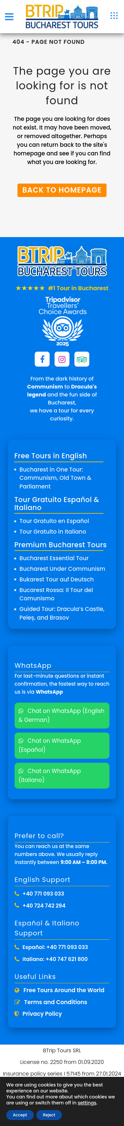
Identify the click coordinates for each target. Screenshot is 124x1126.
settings (87, 1103)
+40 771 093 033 (43, 894)
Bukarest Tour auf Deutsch (57, 579)
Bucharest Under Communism (62, 569)
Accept (20, 1115)
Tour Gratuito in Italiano (53, 532)
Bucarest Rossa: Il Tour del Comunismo (56, 594)
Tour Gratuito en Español (54, 521)
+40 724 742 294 (43, 905)
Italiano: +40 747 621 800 (55, 959)
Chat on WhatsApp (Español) (50, 745)
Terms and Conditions (51, 1002)
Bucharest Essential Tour (54, 558)
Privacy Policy (38, 1014)
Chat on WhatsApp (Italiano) (50, 775)
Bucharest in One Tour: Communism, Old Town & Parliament (55, 478)
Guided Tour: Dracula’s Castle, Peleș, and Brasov (62, 613)
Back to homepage (62, 190)
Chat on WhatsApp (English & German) (61, 715)
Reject (49, 1115)
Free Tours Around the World (59, 990)
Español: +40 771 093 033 (55, 947)
